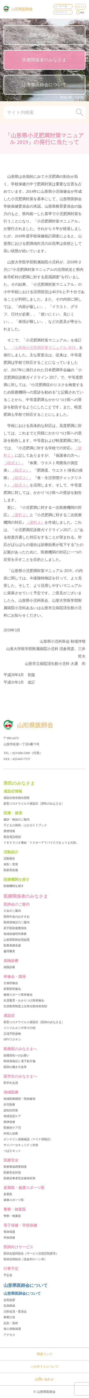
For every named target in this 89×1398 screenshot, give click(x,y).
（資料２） (20, 515)
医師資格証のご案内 (17, 922)
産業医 (8, 1194)
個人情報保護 (12, 1328)
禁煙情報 (9, 831)
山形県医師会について (44, 84)
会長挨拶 (9, 1300)
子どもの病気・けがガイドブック (25, 825)
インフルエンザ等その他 (19, 1027)
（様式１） (13, 463)
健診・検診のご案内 (17, 819)
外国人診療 (11, 1133)
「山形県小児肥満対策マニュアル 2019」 (45, 348)
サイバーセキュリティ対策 (21, 1145)
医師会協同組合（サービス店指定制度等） (31, 1253)
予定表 (8, 1275)
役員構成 (9, 1305)
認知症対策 (11, 1110)
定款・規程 (11, 1323)
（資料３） (35, 522)
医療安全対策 (12, 1172)
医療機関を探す (14, 886)
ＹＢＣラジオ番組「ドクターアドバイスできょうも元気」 (41, 842)
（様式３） (20, 478)
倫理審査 (9, 951)
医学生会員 (11, 1082)
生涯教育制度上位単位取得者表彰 (25, 1006)
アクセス (9, 1334)
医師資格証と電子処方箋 (19, 1061)
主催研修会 (11, 983)
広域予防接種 (12, 1033)
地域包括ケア (12, 1116)
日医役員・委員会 (15, 1311)
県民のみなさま (44, 35)
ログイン (80, 7)
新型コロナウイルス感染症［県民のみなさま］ (34, 803)
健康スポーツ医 (14, 1200)
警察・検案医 (12, 1215)
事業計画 (9, 1317)
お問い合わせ (44, 1379)
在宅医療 (9, 1104)
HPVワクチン (12, 1039)
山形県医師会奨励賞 (17, 939)
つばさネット (12, 1150)
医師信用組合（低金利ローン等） (25, 1259)
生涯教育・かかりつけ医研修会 (24, 1000)
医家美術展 (11, 870)
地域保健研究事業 (15, 934)
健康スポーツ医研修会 (18, 994)
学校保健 (9, 1237)
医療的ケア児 (12, 1127)
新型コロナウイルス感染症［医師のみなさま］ (34, 1022)
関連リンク (44, 1354)
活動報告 (9, 858)
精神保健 (9, 1121)
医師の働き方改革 (15, 1067)
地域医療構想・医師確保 (19, 1098)
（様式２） (20, 470)
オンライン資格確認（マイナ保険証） (28, 1139)
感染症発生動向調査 (17, 797)
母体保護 (9, 1231)
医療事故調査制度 (15, 1166)
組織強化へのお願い (17, 1055)
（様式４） (20, 485)
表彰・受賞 (11, 864)
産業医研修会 (12, 988)
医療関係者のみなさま (44, 59)
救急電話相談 (12, 836)
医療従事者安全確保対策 (19, 1178)
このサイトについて (45, 1366)
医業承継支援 (12, 945)
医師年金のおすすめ (17, 916)
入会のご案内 (12, 910)
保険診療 (9, 967)
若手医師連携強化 (15, 928)
